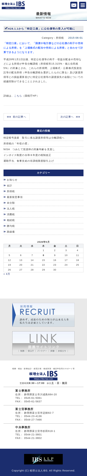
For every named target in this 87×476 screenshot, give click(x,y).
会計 (9, 185)
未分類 (11, 202)
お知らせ (12, 179)
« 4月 (7, 273)
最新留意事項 (15, 197)
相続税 (11, 220)
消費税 (11, 214)
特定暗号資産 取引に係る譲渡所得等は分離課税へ (34, 137)
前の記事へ (19, 116)
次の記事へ (67, 116)
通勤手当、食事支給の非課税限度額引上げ (29, 160)
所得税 (11, 191)
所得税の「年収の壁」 (17, 143)
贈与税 (11, 226)
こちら (18, 95)
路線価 (11, 231)
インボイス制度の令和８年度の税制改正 (27, 155)
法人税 (11, 208)
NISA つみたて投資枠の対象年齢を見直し (29, 149)
